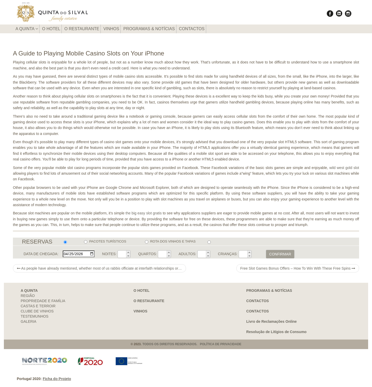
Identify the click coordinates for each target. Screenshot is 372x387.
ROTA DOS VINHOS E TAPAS (170, 241)
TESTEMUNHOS (34, 316)
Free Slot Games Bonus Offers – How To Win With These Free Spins (297, 268)
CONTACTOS (192, 29)
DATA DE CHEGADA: (41, 254)
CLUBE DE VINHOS (37, 311)
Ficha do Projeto (57, 379)
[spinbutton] (122, 254)
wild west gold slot (344, 168)
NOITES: (109, 254)
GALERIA (28, 321)
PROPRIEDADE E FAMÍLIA (43, 301)
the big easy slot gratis (144, 213)
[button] (128, 252)
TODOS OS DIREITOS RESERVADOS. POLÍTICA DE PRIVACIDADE (191, 344)
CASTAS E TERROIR (38, 306)
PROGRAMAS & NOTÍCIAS (149, 29)
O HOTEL (51, 29)
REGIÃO (28, 296)
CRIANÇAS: (228, 254)
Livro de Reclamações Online (271, 321)
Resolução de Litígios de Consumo (276, 332)
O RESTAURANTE (81, 29)
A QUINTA (27, 29)
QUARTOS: (147, 254)
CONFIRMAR (280, 254)
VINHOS (111, 29)
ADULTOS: (187, 254)
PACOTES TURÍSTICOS (105, 241)
